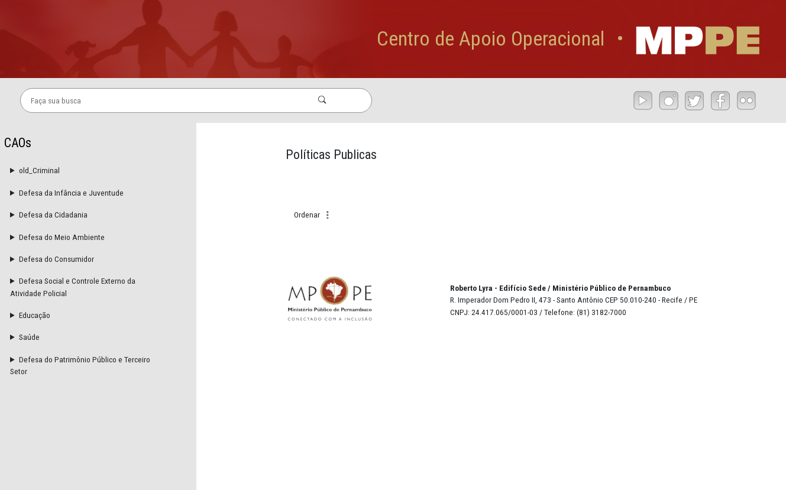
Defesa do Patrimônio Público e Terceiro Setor (80, 365)
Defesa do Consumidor (56, 259)
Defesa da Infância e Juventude (71, 192)
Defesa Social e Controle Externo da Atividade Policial (72, 286)
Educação (34, 315)
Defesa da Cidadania (53, 214)
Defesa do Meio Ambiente (62, 237)
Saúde (29, 337)
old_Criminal (39, 170)
